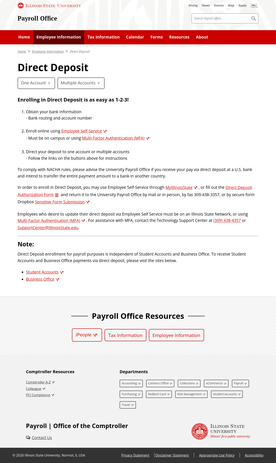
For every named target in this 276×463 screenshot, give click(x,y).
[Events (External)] (219, 5)
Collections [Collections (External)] (187, 383)
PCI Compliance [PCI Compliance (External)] (38, 395)
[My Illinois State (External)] (254, 5)
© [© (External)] (14, 455)
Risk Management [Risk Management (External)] (189, 394)
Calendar (135, 37)
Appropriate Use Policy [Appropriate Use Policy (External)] (216, 455)
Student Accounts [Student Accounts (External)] (42, 272)
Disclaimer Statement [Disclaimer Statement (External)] (172, 455)
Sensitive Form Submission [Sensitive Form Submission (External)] (60, 202)
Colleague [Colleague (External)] (33, 388)
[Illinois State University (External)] (49, 5)
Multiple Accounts (78, 83)
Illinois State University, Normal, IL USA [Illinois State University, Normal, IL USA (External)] (55, 455)
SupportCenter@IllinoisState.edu (48, 227)
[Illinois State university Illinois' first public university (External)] (221, 431)
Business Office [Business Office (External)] (40, 279)
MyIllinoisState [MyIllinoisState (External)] (178, 187)
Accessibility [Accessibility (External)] (254, 455)
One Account (33, 83)
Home (24, 37)
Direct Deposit (80, 51)
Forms (156, 37)
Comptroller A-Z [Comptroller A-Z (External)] (38, 382)
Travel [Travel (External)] (126, 405)
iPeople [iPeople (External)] (84, 334)
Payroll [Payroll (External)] (238, 383)
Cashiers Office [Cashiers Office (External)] (158, 383)
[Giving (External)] (193, 5)
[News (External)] (206, 5)
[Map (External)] (231, 5)
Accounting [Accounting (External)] (129, 383)
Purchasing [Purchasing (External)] (129, 394)
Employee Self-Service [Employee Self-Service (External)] (81, 131)
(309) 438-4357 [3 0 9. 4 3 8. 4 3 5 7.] (227, 220)
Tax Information (103, 37)
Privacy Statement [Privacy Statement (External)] (135, 455)
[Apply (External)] (243, 5)
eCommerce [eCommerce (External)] (214, 383)
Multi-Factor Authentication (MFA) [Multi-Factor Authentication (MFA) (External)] (113, 138)
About (202, 37)
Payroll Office (37, 18)
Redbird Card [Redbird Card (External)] (157, 394)
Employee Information (58, 37)
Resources (179, 37)
